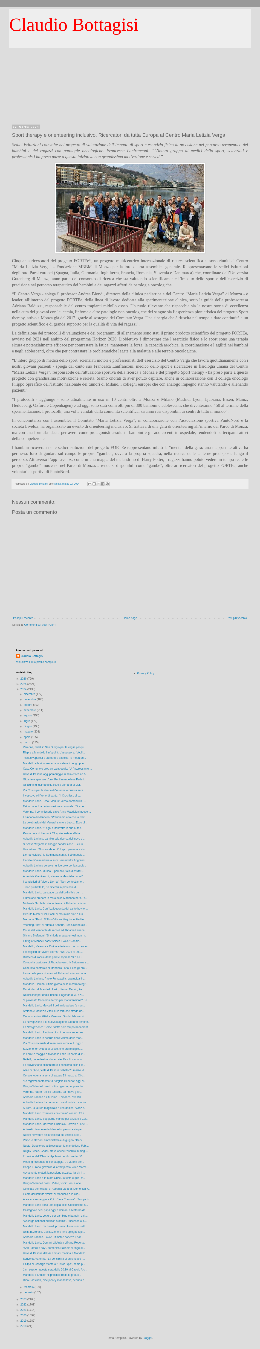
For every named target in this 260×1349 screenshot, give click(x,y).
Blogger (147, 1338)
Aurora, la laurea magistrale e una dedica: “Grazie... (54, 1108)
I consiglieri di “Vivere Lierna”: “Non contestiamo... (53, 881)
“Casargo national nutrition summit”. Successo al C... (55, 1221)
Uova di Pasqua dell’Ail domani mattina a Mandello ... (55, 1253)
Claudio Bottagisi (74, 25)
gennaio (29, 1292)
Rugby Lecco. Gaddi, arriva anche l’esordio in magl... (55, 1151)
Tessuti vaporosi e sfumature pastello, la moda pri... (54, 757)
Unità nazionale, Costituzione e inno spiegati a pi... (54, 1231)
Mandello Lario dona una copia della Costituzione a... (55, 1205)
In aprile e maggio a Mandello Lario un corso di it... (54, 1054)
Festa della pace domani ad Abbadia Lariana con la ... (56, 973)
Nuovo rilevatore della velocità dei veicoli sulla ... (52, 1135)
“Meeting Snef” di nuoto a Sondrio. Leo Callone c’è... (55, 925)
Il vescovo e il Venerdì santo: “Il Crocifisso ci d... (52, 795)
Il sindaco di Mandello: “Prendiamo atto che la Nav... (55, 817)
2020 (23, 1315)
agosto (28, 715)
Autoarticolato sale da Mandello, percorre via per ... (54, 1129)
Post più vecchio (237, 618)
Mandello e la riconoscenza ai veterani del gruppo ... (55, 763)
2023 (23, 1299)
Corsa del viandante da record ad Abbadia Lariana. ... (55, 930)
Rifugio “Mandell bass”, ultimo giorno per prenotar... (54, 1086)
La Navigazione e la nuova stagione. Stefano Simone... (56, 1021)
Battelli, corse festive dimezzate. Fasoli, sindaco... (53, 1059)
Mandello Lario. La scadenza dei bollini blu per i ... (53, 892)
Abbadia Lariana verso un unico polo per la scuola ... (55, 865)
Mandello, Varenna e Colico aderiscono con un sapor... (56, 946)
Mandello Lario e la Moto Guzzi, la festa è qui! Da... (54, 1178)
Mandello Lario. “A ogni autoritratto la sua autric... (53, 828)
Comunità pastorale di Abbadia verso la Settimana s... (56, 962)
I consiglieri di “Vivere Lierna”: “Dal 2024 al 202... (53, 952)
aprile (27, 737)
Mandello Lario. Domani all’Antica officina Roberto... (54, 1242)
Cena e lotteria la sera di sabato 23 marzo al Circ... (54, 1075)
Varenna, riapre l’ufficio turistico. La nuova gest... (52, 1091)
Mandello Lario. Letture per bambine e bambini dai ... (55, 1215)
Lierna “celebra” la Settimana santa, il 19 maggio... (54, 854)
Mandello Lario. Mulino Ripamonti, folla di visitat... (53, 871)
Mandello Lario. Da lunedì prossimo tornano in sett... (55, 1226)
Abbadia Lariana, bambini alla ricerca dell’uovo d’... (54, 838)
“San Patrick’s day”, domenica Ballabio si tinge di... (54, 1248)
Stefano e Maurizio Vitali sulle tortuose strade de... (53, 1011)
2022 (23, 1304)
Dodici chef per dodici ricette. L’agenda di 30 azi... (53, 995)
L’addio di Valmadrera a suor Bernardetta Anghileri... (55, 860)
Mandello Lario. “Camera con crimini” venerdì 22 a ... (55, 1113)
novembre (30, 699)
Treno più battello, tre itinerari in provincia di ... (51, 887)
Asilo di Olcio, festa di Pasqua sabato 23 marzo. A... (54, 1070)
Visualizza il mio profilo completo (36, 662)
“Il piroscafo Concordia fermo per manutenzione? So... (56, 1000)
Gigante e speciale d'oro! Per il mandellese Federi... (54, 779)
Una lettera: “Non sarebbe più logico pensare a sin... (55, 849)
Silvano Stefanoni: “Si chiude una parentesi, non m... (55, 935)
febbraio (29, 1287)
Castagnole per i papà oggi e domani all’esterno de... (55, 1210)
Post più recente (23, 618)
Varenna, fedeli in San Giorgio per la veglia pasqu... (54, 747)
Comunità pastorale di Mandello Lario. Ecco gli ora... (55, 968)
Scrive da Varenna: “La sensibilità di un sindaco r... (54, 1258)
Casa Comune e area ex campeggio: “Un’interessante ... (57, 768)
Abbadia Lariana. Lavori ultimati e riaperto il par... (53, 1237)
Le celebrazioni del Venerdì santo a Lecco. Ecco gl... (55, 822)
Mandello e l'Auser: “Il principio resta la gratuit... (52, 1274)
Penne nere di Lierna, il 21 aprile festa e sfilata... (52, 833)
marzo (28, 742)
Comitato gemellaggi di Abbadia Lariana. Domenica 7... (56, 1188)
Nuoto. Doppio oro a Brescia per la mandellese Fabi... (56, 1145)
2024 (23, 689)
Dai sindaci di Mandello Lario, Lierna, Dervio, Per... (54, 989)
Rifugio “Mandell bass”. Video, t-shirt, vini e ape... (53, 1183)
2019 (23, 1320)
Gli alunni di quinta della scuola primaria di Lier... (52, 784)
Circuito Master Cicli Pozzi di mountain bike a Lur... (54, 914)
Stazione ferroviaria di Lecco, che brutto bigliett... (53, 1048)
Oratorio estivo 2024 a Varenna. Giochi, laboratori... (54, 1016)
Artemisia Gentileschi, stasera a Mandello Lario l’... (54, 876)
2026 (23, 678)
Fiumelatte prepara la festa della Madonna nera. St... (55, 898)
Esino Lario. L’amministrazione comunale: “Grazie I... (55, 806)
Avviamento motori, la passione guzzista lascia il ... (54, 1172)
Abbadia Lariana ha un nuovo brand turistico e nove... (56, 1102)
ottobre (28, 704)
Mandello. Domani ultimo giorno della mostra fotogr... (55, 984)
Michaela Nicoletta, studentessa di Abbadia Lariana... (55, 903)
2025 (23, 684)
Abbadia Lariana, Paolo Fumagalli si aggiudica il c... (54, 978)
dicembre (30, 694)
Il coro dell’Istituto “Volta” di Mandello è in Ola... (52, 1194)
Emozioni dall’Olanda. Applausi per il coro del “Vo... (54, 1156)
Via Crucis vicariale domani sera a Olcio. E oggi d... (54, 1043)
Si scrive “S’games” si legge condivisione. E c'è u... (54, 844)
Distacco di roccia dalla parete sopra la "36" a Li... (53, 957)
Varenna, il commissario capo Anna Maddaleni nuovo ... (57, 811)
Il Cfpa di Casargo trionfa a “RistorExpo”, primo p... (54, 1264)
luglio (27, 721)
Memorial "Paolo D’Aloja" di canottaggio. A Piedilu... (54, 919)
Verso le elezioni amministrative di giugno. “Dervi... (54, 1140)
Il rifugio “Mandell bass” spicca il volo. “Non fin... (52, 941)
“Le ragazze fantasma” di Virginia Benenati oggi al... (54, 1081)
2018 (23, 1326)
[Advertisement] (130, 83)
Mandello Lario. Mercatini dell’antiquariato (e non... (54, 1005)
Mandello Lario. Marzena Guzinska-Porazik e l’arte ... (55, 1124)
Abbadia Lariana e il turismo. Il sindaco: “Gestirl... (53, 1097)
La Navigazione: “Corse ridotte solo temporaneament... (56, 1027)
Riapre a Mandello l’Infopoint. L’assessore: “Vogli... (54, 752)
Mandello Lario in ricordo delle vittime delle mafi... (53, 1038)
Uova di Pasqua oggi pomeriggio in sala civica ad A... (55, 774)
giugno (28, 726)
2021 (23, 1309)
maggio (29, 731)
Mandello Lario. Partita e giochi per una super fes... (54, 1032)
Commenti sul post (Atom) (40, 624)
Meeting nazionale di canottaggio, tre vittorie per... (53, 1161)
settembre (30, 710)
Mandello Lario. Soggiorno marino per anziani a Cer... (55, 1118)
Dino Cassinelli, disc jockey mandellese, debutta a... (55, 1280)
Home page (130, 618)
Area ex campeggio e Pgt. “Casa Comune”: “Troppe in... (57, 1199)
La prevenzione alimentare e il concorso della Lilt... (54, 1065)
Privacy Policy (145, 673)
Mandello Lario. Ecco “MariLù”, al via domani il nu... (54, 801)
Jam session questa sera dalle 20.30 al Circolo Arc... (55, 1269)
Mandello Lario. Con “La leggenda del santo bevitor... (55, 908)
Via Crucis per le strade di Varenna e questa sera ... (54, 790)
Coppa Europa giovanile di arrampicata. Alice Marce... (56, 1167)
